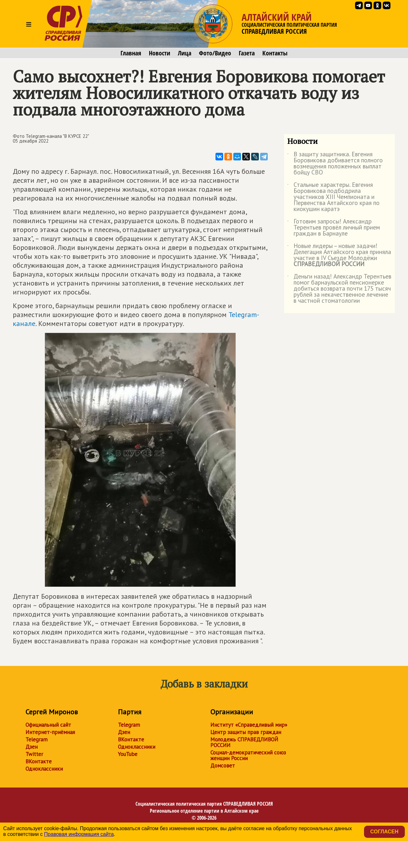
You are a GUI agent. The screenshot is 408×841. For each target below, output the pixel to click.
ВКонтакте (39, 761)
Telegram (36, 739)
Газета (247, 53)
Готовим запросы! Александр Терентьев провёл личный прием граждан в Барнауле (333, 227)
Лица (184, 53)
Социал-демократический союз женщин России (248, 755)
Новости (159, 53)
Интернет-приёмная (50, 732)
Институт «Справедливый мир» (248, 725)
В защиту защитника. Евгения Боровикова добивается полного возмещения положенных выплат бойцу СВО (335, 163)
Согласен (384, 831)
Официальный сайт (48, 725)
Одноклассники (44, 769)
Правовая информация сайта (79, 834)
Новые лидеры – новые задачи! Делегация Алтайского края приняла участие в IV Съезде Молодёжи (339, 255)
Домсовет (222, 765)
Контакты (275, 53)
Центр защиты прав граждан (245, 732)
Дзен (32, 747)
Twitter (34, 754)
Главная (130, 53)
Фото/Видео (215, 53)
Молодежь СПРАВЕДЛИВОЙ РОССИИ (244, 742)
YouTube (127, 754)
